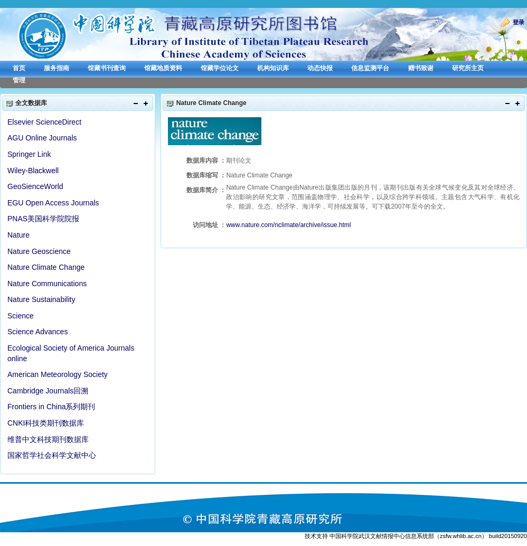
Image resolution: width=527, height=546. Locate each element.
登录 (518, 22)
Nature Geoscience (39, 251)
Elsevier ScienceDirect (44, 122)
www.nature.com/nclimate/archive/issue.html (288, 225)
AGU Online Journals (42, 138)
